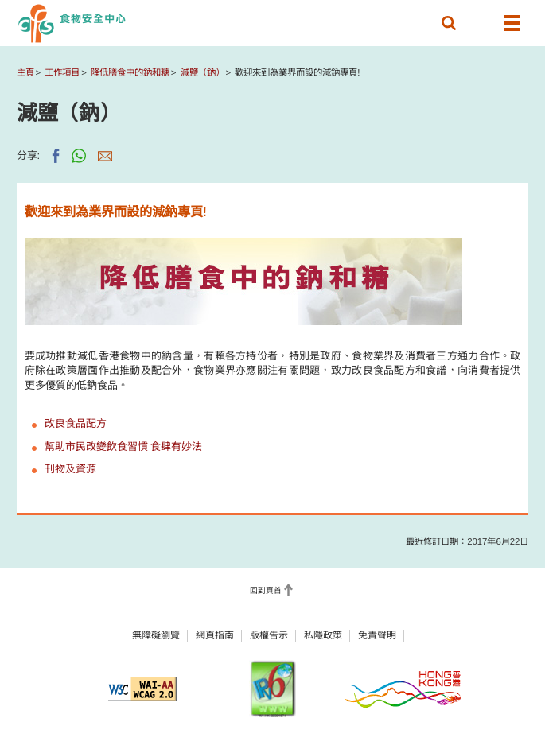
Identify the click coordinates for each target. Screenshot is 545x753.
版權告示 (269, 635)
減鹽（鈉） (202, 72)
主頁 (25, 72)
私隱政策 (323, 635)
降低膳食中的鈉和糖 (130, 72)
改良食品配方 (76, 423)
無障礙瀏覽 (156, 635)
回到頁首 (266, 590)
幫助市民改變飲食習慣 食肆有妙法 (124, 446)
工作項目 (62, 72)
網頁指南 (215, 635)
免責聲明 (377, 635)
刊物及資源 (70, 469)
